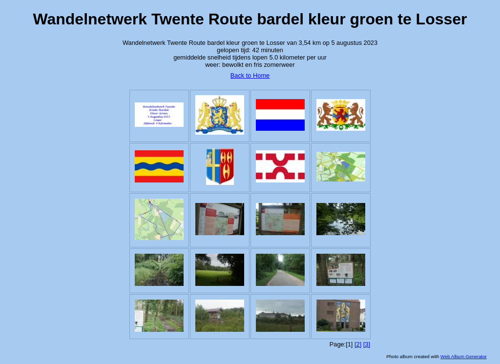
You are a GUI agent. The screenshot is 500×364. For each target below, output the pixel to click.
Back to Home (250, 75)
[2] (357, 344)
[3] (366, 344)
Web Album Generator (463, 356)
